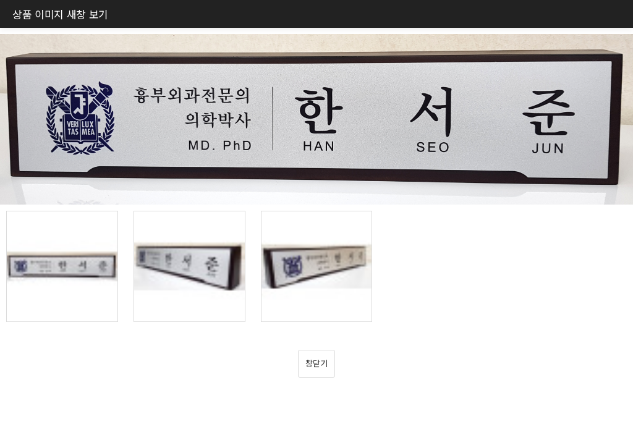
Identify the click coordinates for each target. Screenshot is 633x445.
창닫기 (316, 363)
